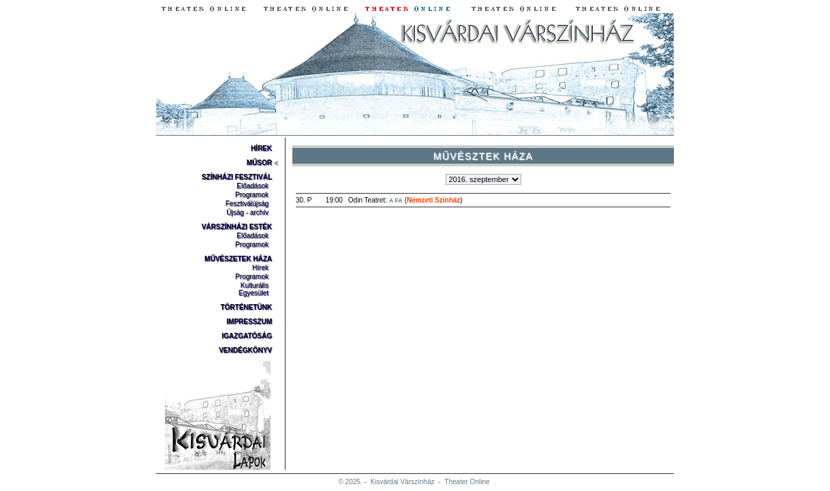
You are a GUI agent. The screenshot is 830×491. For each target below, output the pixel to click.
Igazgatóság (246, 336)
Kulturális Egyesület (253, 289)
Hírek (261, 148)
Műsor (259, 162)
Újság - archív (247, 212)
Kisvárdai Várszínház (403, 482)
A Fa (396, 200)
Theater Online (466, 482)
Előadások (252, 186)
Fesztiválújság (247, 203)
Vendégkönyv (245, 350)
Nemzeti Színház (433, 200)
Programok (251, 194)
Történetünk (246, 307)
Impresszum (249, 321)
